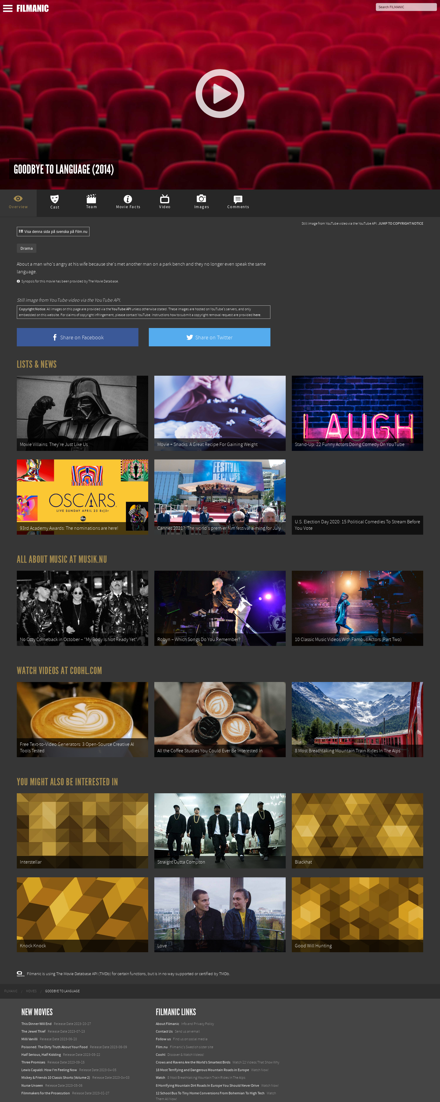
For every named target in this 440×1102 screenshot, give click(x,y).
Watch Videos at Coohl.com (59, 663)
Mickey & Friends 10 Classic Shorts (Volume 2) (55, 1062)
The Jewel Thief (33, 1016)
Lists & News (37, 364)
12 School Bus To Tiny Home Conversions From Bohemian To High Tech (210, 1077)
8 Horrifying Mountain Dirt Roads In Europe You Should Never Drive (207, 1069)
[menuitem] (10, 975)
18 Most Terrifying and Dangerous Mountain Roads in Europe (202, 1054)
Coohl (160, 1039)
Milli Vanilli (29, 1023)
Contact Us (164, 1016)
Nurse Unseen (32, 1069)
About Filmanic (167, 1008)
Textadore (163, 1091)
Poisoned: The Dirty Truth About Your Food (54, 1031)
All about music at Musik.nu (62, 554)
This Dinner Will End (36, 1008)
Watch (160, 1062)
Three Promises (33, 1047)
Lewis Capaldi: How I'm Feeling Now (49, 1054)
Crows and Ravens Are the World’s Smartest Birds (193, 1047)
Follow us (163, 1023)
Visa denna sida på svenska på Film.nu (53, 232)
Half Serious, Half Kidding (41, 1039)
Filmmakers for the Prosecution (45, 1077)
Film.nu (162, 1031)
